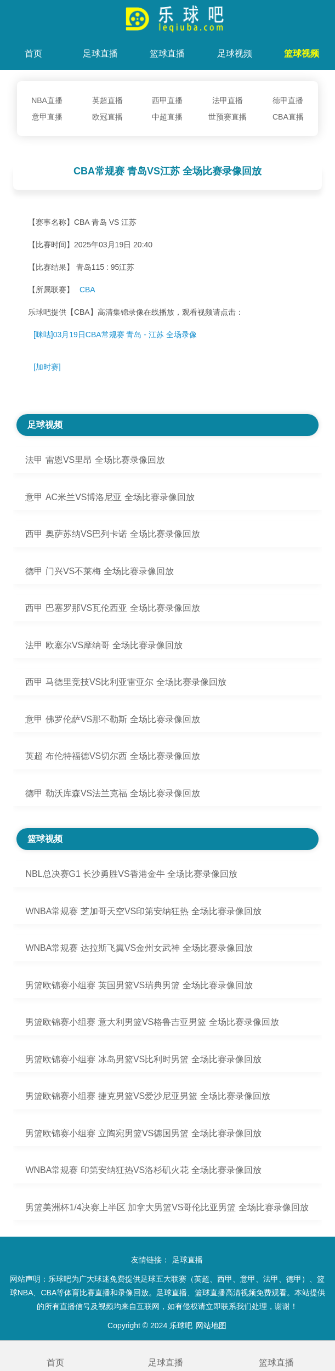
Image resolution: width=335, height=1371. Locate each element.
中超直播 (167, 116)
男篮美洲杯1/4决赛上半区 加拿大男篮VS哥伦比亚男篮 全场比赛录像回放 (166, 1207)
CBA (87, 289)
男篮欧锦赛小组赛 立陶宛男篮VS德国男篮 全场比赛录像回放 (143, 1133)
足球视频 (234, 53)
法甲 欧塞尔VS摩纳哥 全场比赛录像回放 (103, 645)
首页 (33, 53)
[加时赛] (47, 366)
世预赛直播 (227, 116)
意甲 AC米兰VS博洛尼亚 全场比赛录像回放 (109, 497)
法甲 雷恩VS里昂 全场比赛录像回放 (94, 459)
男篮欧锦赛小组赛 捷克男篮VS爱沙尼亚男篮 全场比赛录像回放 (147, 1096)
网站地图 (211, 1325)
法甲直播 (227, 100)
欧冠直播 (107, 116)
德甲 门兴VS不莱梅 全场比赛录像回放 (99, 571)
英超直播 (107, 100)
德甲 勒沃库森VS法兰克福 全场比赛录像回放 (112, 793)
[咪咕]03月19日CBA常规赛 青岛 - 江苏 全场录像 (115, 334)
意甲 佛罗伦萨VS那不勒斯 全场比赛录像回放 (112, 719)
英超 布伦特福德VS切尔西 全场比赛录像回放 (112, 756)
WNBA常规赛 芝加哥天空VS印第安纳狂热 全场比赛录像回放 (143, 911)
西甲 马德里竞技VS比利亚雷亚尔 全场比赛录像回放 (125, 682)
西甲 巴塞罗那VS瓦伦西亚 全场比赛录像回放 (112, 608)
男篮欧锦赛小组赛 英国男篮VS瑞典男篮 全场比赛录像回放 (138, 985)
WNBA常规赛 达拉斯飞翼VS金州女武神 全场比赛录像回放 (138, 948)
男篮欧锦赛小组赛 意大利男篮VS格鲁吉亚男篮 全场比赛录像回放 (152, 1022)
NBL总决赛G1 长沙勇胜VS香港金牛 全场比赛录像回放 (131, 874)
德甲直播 (287, 100)
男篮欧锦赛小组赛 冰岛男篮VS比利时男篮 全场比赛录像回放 (143, 1059)
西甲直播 (167, 100)
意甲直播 (47, 116)
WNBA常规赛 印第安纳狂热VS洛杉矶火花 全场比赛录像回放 (143, 1170)
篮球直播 (167, 53)
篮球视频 (301, 53)
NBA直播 (47, 100)
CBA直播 (288, 116)
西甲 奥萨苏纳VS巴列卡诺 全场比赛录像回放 (112, 534)
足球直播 (100, 53)
